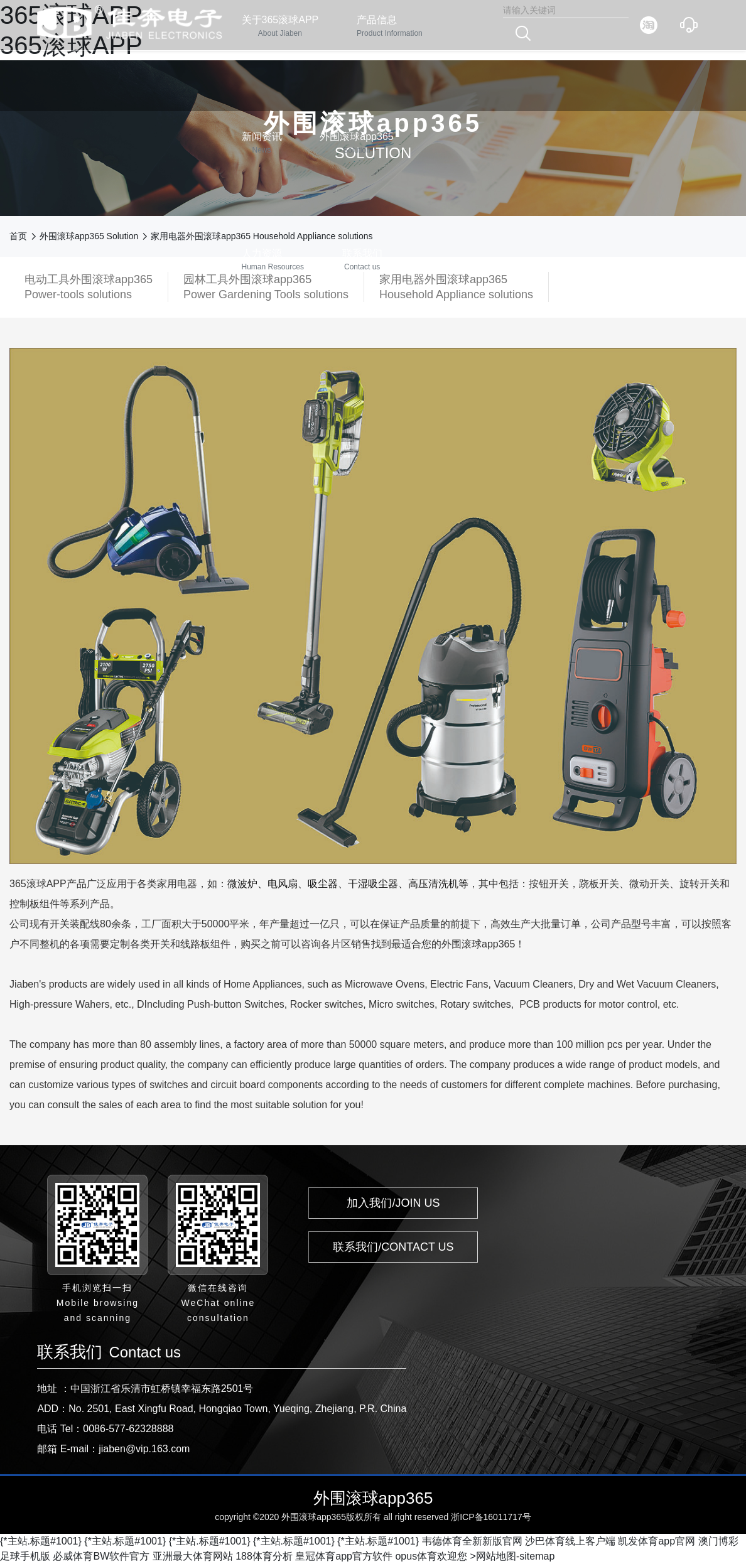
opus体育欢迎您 (431, 1556)
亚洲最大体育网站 (193, 1556)
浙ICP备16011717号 (491, 1517)
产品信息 (390, 26)
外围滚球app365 (356, 143)
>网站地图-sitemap (512, 1556)
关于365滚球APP (280, 26)
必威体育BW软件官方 (101, 1556)
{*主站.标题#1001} (41, 1541)
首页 (18, 236)
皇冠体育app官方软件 (343, 1556)
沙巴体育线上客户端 (570, 1541)
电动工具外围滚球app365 (88, 287)
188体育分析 (264, 1556)
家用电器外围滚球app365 (456, 287)
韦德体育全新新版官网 (472, 1541)
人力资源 (273, 260)
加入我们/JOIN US (393, 1203)
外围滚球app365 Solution (89, 236)
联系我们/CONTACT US (393, 1247)
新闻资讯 (262, 143)
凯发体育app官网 (656, 1541)
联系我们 (362, 260)
